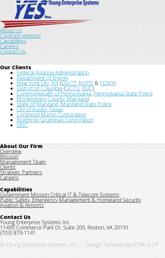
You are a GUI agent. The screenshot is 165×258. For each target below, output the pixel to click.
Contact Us (13, 51)
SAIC (22, 125)
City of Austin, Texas (39, 109)
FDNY (107, 83)
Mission (9, 156)
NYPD (86, 83)
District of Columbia (39, 88)
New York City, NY (37, 83)
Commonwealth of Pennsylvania (53, 93)
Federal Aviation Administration (52, 72)
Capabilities (13, 41)
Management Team (23, 161)
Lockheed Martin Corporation (51, 114)
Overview (10, 151)
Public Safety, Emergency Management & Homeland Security (70, 200)
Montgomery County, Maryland (52, 98)
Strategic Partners (21, 172)
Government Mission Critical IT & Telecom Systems (59, 194)
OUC (87, 88)
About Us (11, 30)
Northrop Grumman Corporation (55, 119)
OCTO (72, 88)
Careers (9, 46)
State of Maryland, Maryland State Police (64, 104)
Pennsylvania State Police (123, 93)
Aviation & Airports (22, 205)
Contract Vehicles (20, 35)
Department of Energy (42, 77)
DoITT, (69, 83)
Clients (7, 167)
